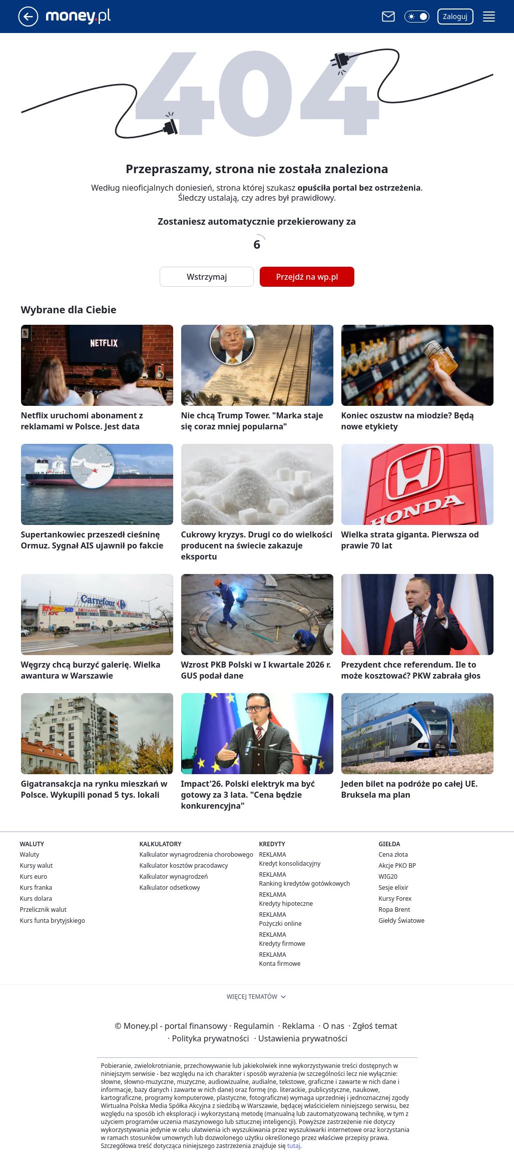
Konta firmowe (280, 963)
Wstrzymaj (207, 276)
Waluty (30, 854)
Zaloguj (455, 16)
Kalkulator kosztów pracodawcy (184, 865)
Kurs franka (36, 887)
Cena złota (393, 854)
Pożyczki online (280, 923)
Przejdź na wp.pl (307, 276)
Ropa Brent (394, 909)
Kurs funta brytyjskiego (52, 920)
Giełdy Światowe (402, 920)
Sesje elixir (393, 887)
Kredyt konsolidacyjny (290, 863)
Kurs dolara (36, 898)
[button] (416, 17)
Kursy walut (36, 865)
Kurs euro (34, 876)
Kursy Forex (395, 898)
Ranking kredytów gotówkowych (304, 883)
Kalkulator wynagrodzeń (174, 876)
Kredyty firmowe (282, 943)
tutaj (293, 1145)
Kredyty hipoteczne (286, 903)
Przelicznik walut (43, 909)
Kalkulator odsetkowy (170, 887)
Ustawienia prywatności (300, 1038)
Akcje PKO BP (397, 865)
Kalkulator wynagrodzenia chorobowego (196, 854)
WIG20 (388, 876)
